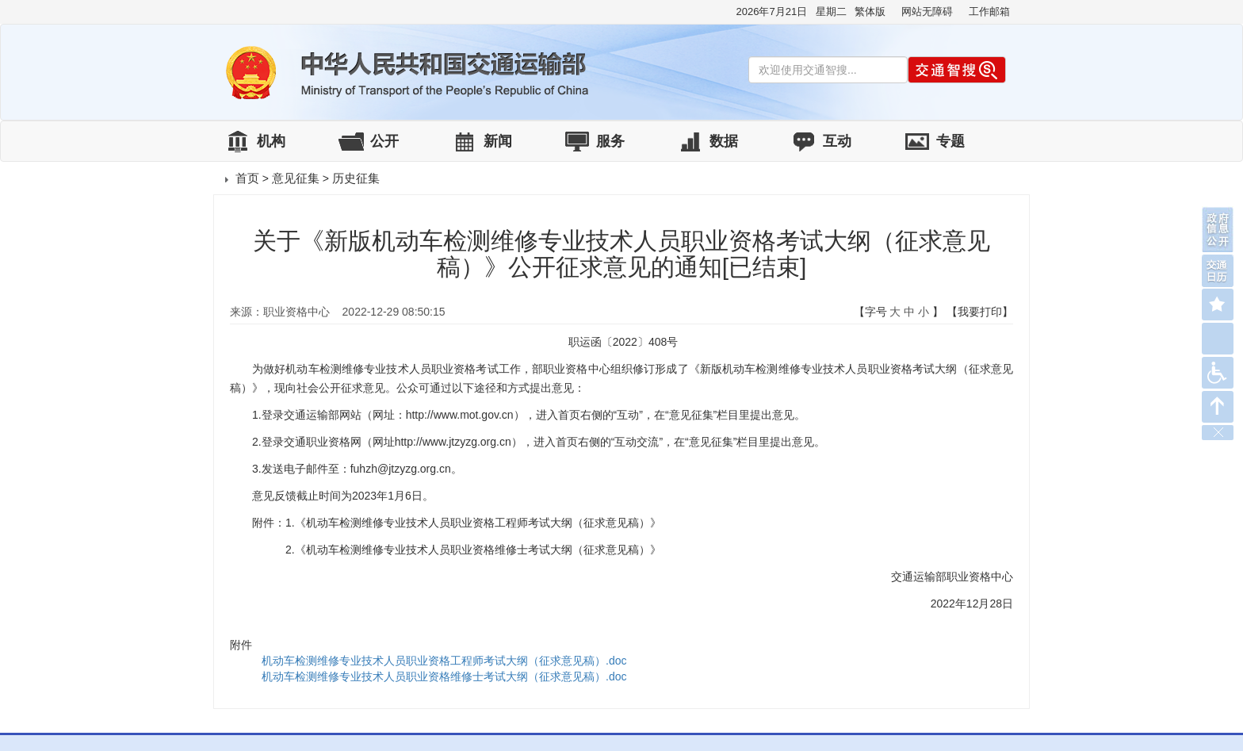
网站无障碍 (927, 11)
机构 (271, 141)
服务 (610, 141)
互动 (837, 141)
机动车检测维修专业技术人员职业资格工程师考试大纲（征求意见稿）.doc (444, 660)
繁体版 (870, 11)
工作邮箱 (989, 11)
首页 (247, 178)
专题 (950, 141)
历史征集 (356, 178)
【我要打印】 (980, 311)
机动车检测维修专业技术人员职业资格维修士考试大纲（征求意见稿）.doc (444, 676)
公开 (384, 141)
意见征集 (295, 178)
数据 (723, 141)
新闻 (498, 141)
